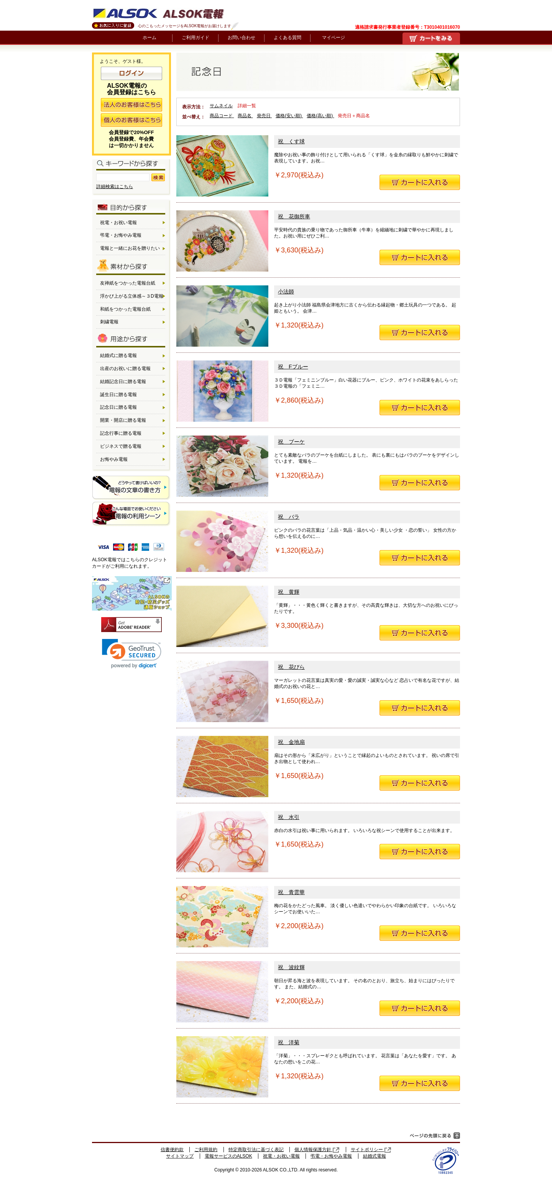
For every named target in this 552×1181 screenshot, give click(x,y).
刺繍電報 (109, 321)
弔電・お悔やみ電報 (120, 235)
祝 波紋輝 (291, 967)
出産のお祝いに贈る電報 (125, 368)
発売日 (264, 115)
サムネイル (221, 105)
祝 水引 (288, 817)
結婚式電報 (374, 1156)
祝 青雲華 (291, 892)
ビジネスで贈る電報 (120, 446)
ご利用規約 (205, 1149)
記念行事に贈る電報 (120, 433)
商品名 (245, 115)
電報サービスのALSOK (228, 1156)
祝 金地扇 (291, 742)
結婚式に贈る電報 (118, 355)
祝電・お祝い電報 (118, 222)
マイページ (333, 37)
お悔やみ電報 (114, 459)
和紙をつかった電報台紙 (125, 309)
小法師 (286, 291)
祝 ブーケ (291, 442)
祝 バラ (288, 517)
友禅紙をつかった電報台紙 (127, 283)
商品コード (222, 115)
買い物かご (431, 38)
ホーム (149, 37)
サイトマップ (180, 1156)
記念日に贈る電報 (118, 407)
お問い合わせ (241, 37)
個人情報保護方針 (317, 1149)
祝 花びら (291, 667)
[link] (132, 653)
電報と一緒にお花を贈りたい (130, 248)
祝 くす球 (291, 141)
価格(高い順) (320, 115)
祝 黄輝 (288, 592)
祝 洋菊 (288, 1042)
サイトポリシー (371, 1149)
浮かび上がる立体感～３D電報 (131, 296)
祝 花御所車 (294, 216)
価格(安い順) (289, 115)
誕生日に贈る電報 (118, 394)
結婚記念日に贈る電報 (123, 381)
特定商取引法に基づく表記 (256, 1149)
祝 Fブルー (293, 367)
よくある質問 (287, 37)
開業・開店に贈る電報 (123, 420)
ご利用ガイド (195, 37)
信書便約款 (172, 1149)
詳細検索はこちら (114, 186)
